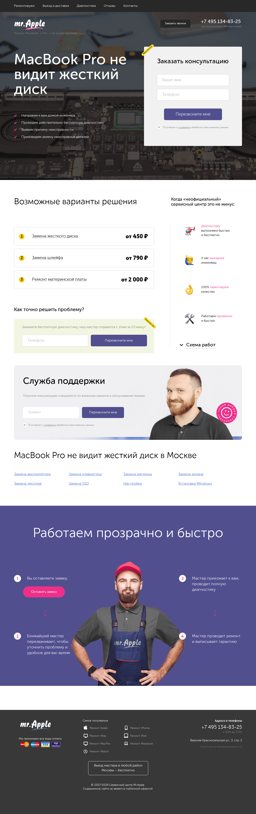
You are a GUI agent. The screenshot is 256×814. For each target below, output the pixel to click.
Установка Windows (195, 483)
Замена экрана (190, 474)
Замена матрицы (137, 474)
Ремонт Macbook (138, 743)
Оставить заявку (44, 591)
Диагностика (86, 6)
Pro (44, 33)
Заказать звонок (175, 23)
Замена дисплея (28, 483)
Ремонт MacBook (26, 33)
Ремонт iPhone (137, 728)
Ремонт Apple (96, 728)
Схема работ (201, 345)
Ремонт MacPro (97, 743)
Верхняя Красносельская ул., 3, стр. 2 (216, 740)
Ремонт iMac (95, 736)
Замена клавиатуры (85, 474)
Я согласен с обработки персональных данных (193, 127)
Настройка (132, 483)
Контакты (130, 6)
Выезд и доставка (56, 6)
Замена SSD (79, 483)
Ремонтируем (24, 6)
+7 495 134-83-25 (221, 21)
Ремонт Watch (96, 751)
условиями (184, 127)
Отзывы (109, 6)
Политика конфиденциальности (221, 746)
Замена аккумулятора (32, 474)
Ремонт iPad (135, 736)
